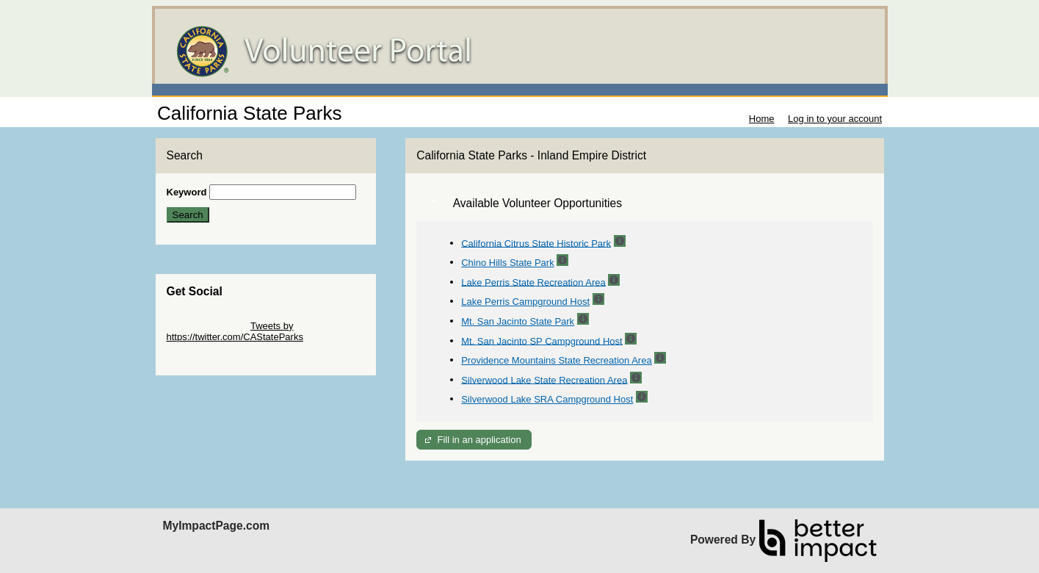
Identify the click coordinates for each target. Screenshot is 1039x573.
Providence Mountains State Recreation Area (556, 360)
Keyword (187, 192)
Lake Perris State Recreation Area (533, 281)
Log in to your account (835, 118)
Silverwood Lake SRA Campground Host (547, 399)
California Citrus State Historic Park (536, 242)
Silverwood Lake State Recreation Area (544, 379)
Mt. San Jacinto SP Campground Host (541, 340)
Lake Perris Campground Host (525, 301)
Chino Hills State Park (507, 262)
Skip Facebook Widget (214, 358)
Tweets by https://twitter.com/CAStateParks (235, 331)
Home (762, 118)
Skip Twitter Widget (207, 325)
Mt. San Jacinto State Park (517, 321)
